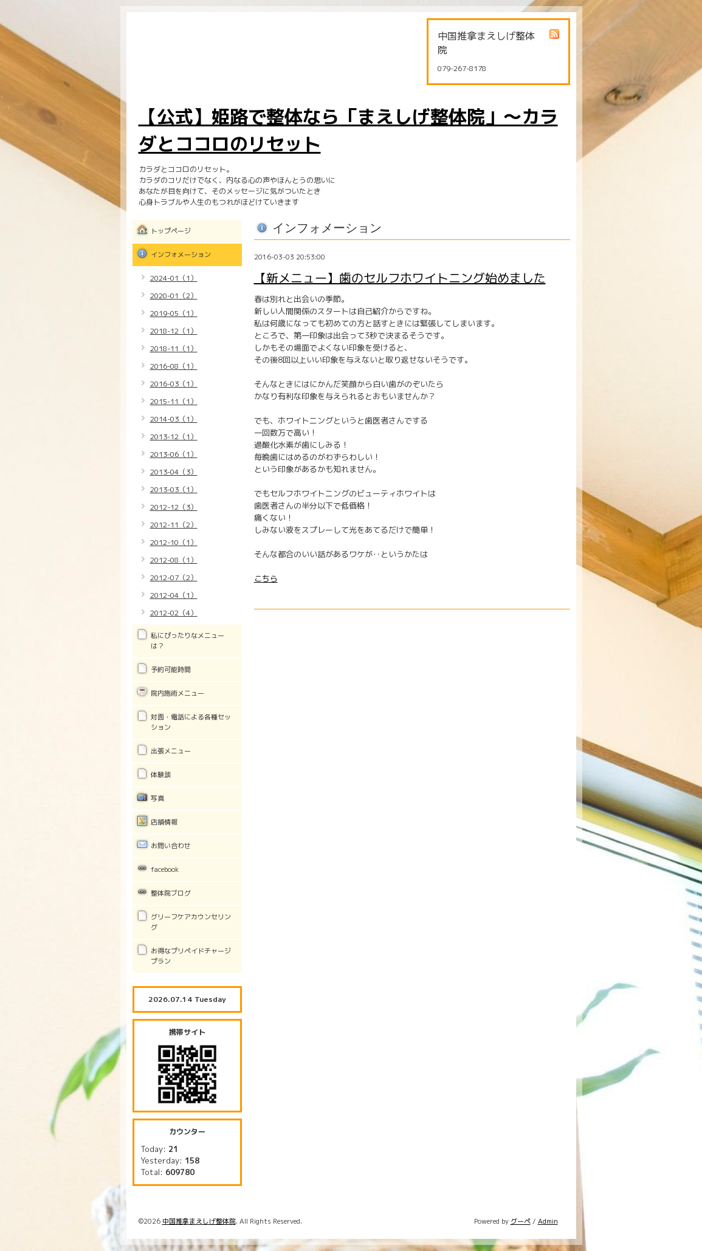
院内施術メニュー (177, 693)
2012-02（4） (174, 613)
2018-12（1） (174, 331)
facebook (165, 869)
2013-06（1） (174, 454)
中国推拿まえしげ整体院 (199, 1221)
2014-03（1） (174, 419)
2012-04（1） (174, 595)
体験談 (161, 775)
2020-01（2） (174, 295)
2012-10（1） (174, 542)
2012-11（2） (174, 524)
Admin (548, 1221)
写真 (157, 798)
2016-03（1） (174, 384)
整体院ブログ (171, 893)
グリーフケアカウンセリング (191, 922)
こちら (266, 578)
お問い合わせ (171, 846)
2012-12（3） (174, 507)
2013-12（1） (174, 436)
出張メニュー (171, 751)
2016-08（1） (174, 366)
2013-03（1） (174, 489)
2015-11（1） (174, 401)
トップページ (171, 231)
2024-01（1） (174, 278)
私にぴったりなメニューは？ (187, 641)
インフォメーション (181, 254)
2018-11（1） (174, 348)
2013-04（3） (174, 472)
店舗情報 (164, 822)
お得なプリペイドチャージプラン (191, 956)
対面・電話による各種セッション (191, 722)
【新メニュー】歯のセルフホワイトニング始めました (400, 277)
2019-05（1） (174, 313)
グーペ (521, 1221)
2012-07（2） (174, 577)
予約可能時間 (171, 669)
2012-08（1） (174, 560)
